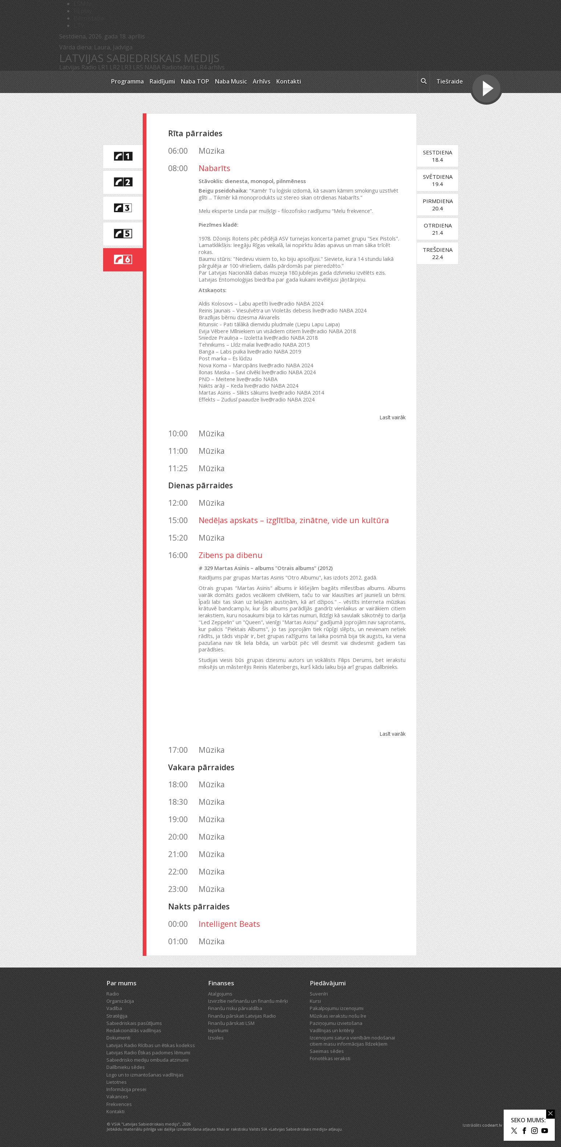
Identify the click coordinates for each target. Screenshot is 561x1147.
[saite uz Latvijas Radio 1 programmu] (123, 157)
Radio (112, 993)
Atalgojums (220, 993)
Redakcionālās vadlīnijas (133, 1030)
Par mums (121, 983)
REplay (83, 11)
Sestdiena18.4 (437, 156)
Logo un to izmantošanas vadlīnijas (145, 1074)
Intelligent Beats (229, 923)
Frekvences (119, 1104)
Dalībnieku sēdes (125, 1067)
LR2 (115, 67)
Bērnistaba (89, 18)
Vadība (114, 1008)
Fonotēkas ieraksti (330, 1058)
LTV (79, 25)
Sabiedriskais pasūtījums (134, 1023)
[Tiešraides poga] (486, 89)
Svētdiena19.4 (437, 180)
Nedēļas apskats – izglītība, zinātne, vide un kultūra (294, 520)
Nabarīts (214, 168)
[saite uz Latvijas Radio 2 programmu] (123, 182)
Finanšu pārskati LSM (231, 1023)
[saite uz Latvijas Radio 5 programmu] (123, 234)
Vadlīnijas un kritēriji (332, 1030)
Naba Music (231, 81)
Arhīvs (262, 81)
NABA (152, 67)
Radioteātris (178, 67)
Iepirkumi (218, 1030)
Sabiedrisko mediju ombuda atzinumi (147, 1060)
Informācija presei (126, 1089)
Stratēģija (116, 1016)
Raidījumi (162, 81)
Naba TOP (195, 81)
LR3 (126, 67)
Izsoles (216, 1037)
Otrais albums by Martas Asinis (302, 703)
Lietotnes (116, 1082)
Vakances (117, 1096)
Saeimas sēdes (327, 1051)
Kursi (315, 1001)
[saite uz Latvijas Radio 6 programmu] (123, 260)
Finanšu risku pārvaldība (235, 1008)
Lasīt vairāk (392, 417)
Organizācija (120, 1001)
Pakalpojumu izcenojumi (336, 1008)
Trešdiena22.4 (437, 253)
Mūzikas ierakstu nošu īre (338, 1016)
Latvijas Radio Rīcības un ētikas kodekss (150, 1045)
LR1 (103, 67)
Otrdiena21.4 (438, 229)
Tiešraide (449, 81)
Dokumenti (118, 1037)
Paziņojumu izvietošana (336, 1023)
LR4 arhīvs (210, 67)
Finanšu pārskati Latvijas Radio (242, 1016)
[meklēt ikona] (424, 82)
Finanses (221, 983)
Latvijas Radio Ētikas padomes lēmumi (148, 1052)
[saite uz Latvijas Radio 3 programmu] (123, 208)
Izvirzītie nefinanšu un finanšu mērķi (248, 1001)
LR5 (138, 67)
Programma (127, 81)
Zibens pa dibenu (231, 555)
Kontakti (288, 81)
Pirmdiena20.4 (438, 204)
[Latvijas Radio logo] (81, 82)
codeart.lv (492, 1125)
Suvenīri (319, 993)
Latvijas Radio (78, 67)
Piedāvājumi (328, 983)
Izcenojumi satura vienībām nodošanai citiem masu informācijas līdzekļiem (352, 1040)
